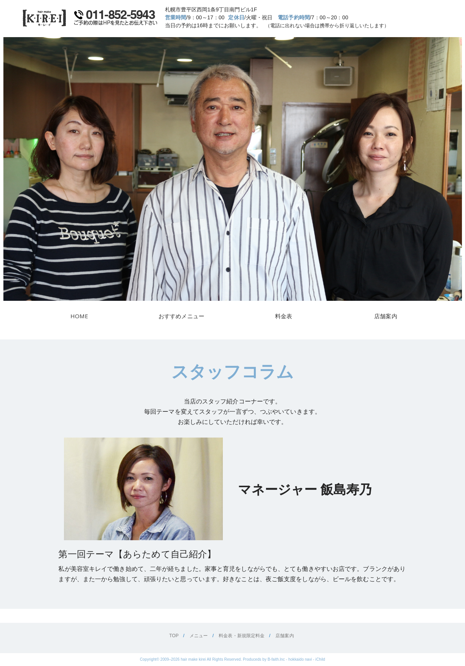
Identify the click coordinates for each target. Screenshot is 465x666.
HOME (79, 316)
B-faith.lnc (276, 659)
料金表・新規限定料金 (241, 635)
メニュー (199, 635)
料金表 (283, 316)
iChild (320, 659)
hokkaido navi (300, 659)
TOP (174, 635)
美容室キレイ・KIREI (44, 18)
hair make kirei (193, 659)
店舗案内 (385, 316)
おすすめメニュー (181, 316)
